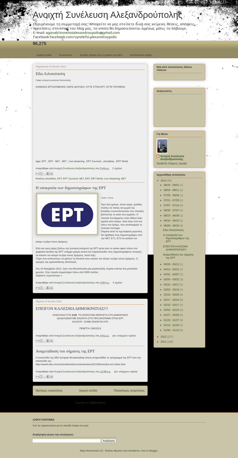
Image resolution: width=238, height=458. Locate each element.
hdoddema (134, 450)
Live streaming (112, 178)
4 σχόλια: (118, 282)
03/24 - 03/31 (172, 279)
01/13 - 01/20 (172, 325)
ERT (87, 178)
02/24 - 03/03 (172, 294)
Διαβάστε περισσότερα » (49, 275)
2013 (164, 180)
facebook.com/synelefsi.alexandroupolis (83, 37)
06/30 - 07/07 (172, 210)
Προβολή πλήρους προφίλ (172, 163)
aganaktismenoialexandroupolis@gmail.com (83, 32)
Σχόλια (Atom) (97, 402)
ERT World (97, 178)
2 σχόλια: (117, 168)
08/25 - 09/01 (172, 184)
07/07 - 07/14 (172, 205)
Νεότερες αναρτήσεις (49, 390)
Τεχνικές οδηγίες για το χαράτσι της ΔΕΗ (100, 55)
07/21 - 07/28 (172, 200)
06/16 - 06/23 (172, 220)
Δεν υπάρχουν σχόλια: (124, 335)
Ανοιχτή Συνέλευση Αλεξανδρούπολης (107, 15)
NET (123, 178)
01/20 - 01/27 (172, 320)
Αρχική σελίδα (44, 55)
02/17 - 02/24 (172, 299)
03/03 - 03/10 (172, 289)
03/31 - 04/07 (172, 274)
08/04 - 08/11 (172, 190)
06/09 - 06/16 (172, 225)
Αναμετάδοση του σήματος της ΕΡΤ (65, 351)
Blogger (153, 450)
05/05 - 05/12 (172, 264)
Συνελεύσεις (65, 55)
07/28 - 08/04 (172, 195)
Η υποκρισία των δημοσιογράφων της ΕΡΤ (71, 187)
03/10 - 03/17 (172, 284)
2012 (164, 336)
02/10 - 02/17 (172, 304)
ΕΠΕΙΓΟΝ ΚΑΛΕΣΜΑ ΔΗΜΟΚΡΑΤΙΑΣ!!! (72, 308)
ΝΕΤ (81, 178)
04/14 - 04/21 (172, 269)
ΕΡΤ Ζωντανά (70, 178)
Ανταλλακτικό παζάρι (141, 55)
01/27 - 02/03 (172, 314)
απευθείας (50, 178)
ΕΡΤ (59, 178)
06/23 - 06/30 (172, 215)
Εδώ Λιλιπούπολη (50, 73)
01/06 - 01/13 (172, 330)
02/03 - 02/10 (172, 309)
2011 (164, 341)
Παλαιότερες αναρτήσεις (129, 390)
